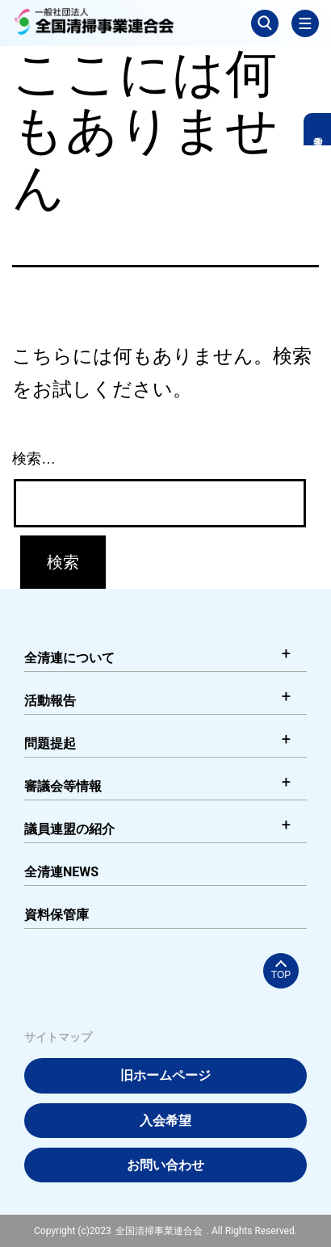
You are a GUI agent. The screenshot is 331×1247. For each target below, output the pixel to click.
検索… (34, 459)
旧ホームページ (165, 1075)
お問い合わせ (165, 1165)
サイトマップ (58, 1037)
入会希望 (165, 1120)
